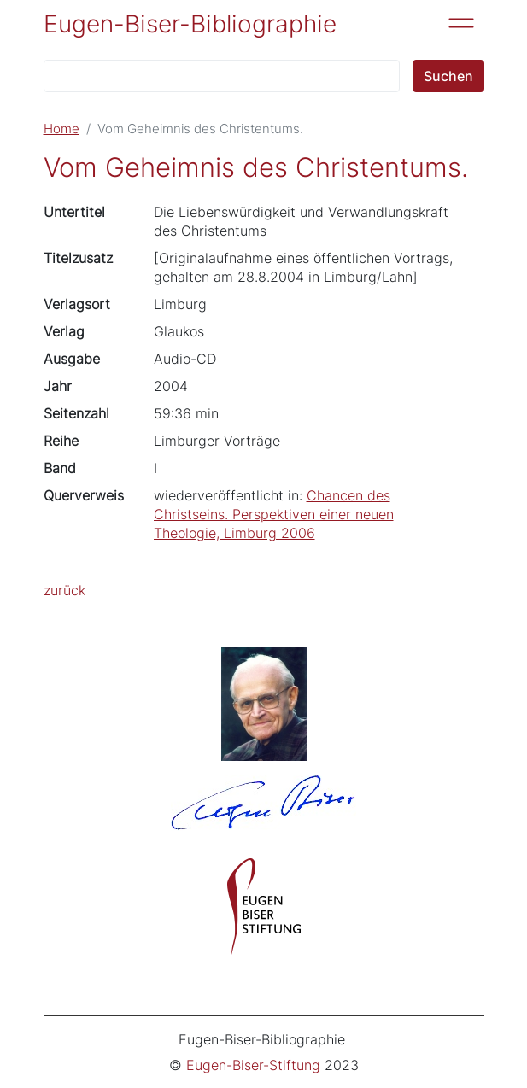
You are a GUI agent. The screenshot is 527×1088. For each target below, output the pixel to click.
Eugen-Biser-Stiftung (253, 1064)
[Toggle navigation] (461, 23)
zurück (64, 590)
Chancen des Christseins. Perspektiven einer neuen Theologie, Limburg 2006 (274, 514)
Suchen (448, 76)
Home (61, 129)
